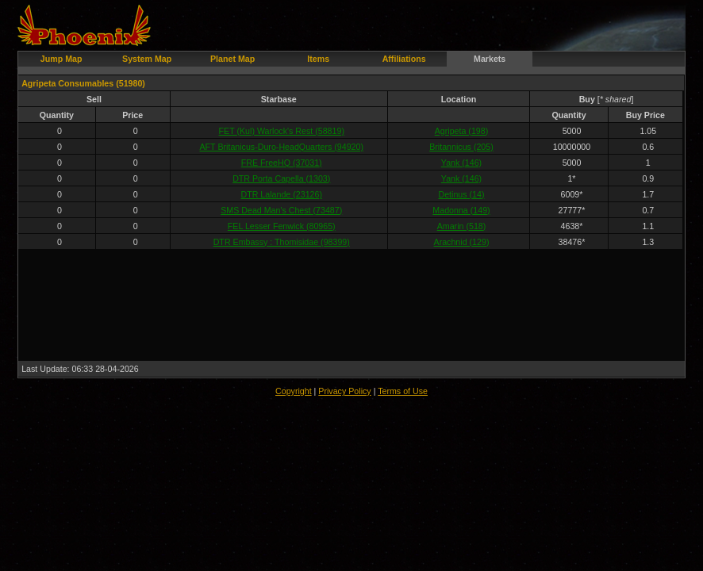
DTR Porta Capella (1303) (281, 178)
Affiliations (404, 58)
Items (318, 58)
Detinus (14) (461, 194)
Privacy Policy (344, 391)
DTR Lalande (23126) (281, 194)
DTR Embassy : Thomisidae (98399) (281, 242)
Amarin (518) (461, 226)
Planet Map (232, 58)
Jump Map (61, 58)
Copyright (293, 391)
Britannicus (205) (461, 146)
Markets (489, 58)
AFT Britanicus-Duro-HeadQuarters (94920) (282, 146)
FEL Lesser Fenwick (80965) (282, 226)
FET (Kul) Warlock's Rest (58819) (281, 131)
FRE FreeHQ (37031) (281, 162)
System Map (146, 58)
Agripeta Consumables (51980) (83, 83)
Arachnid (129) (462, 242)
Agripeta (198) (462, 131)
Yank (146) (461, 162)
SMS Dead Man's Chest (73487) (281, 210)
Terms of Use (403, 391)
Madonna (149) (461, 210)
